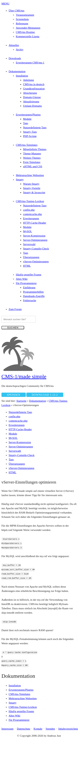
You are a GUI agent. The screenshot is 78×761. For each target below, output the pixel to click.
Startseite (21, 400)
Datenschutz (23, 728)
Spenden (13, 394)
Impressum (7, 728)
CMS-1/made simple (23, 376)
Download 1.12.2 (45, 394)
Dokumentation (37, 400)
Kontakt (38, 728)
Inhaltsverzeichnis (68, 728)
